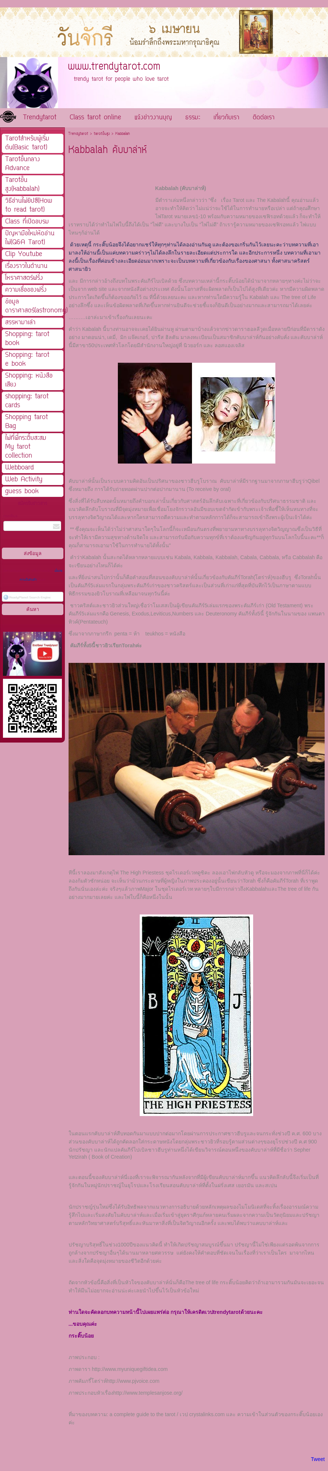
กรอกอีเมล (10, 516)
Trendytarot (78, 134)
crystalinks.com (207, 1414)
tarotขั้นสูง (102, 134)
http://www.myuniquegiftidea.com (130, 1369)
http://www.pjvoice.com (133, 1381)
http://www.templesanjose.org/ (148, 1393)
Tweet (318, 1459)
